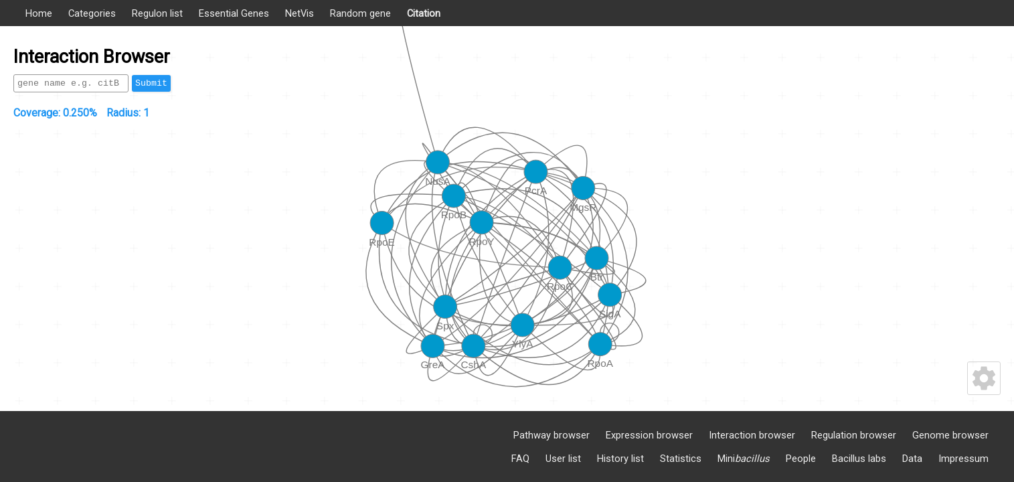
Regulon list (157, 13)
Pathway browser (551, 435)
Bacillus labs (859, 459)
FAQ (520, 459)
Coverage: (55, 112)
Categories (92, 13)
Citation (423, 13)
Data (912, 459)
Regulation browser (853, 435)
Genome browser (950, 435)
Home (38, 13)
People (801, 459)
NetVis (299, 13)
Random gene (360, 13)
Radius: (127, 112)
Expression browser (649, 435)
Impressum (963, 459)
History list (620, 459)
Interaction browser (752, 435)
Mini (743, 459)
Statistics (680, 459)
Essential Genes (234, 13)
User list (563, 459)
